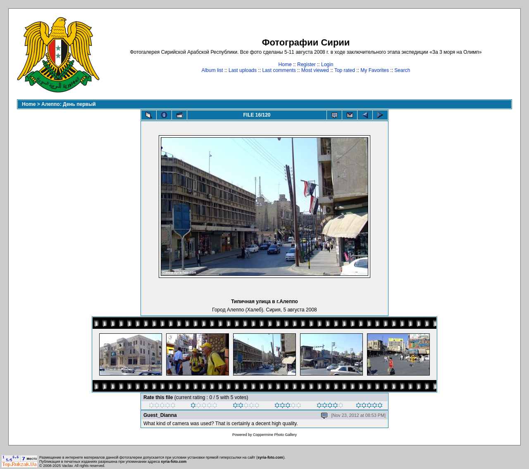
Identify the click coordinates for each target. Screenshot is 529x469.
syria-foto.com (270, 457)
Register (306, 64)
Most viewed (315, 70)
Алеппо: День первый (68, 104)
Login (327, 64)
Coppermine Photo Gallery (275, 435)
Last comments (278, 70)
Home (285, 64)
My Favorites (374, 70)
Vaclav (67, 466)
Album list (212, 70)
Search (402, 70)
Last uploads (243, 70)
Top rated (344, 70)
